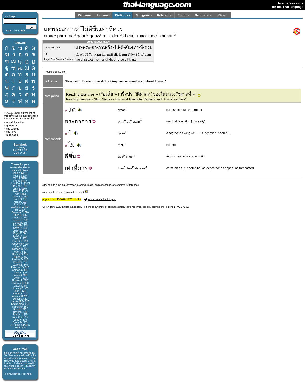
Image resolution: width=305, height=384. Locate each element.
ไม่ (70, 144)
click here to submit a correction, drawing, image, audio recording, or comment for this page (90, 185)
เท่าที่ (71, 168)
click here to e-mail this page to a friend (65, 192)
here (29, 374)
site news (11, 132)
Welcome (85, 15)
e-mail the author (15, 122)
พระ (70, 121)
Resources (203, 15)
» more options (14, 30)
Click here (30, 366)
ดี (66, 156)
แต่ (70, 109)
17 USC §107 (181, 207)
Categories (144, 15)
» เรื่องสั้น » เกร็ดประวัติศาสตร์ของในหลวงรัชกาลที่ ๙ (130, 94)
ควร (82, 168)
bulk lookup (12, 135)
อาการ (83, 121)
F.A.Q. (8, 113)
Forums (183, 15)
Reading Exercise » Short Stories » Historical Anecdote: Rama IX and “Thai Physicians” (126, 99)
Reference (164, 15)
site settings (12, 128)
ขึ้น (72, 156)
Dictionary (122, 15)
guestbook (11, 125)
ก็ (68, 133)
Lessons (103, 15)
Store (222, 15)
